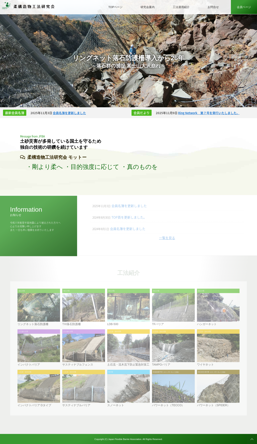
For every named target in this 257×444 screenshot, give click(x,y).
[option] (128, 53)
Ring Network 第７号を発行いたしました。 (209, 113)
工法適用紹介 (181, 7)
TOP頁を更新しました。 (119, 219)
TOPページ (115, 7)
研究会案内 (148, 7)
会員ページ (244, 7)
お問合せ (213, 7)
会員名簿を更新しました (69, 113)
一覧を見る (167, 239)
